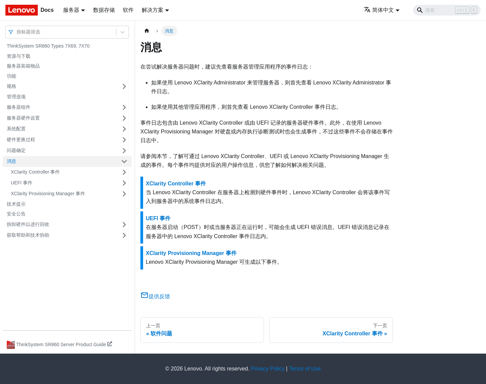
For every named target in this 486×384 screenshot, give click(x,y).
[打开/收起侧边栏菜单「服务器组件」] (124, 107)
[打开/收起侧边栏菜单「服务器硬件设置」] (124, 118)
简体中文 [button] (379, 10)
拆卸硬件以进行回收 (28, 224)
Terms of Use (305, 369)
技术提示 (16, 204)
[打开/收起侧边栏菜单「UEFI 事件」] (124, 183)
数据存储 (104, 10)
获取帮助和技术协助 (28, 235)
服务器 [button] (71, 10)
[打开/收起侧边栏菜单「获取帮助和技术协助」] (124, 235)
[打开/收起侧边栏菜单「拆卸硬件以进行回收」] (124, 224)
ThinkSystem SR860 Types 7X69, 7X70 (48, 46)
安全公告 (16, 213)
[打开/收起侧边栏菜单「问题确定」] (124, 150)
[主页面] (146, 31)
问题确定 (16, 150)
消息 (11, 161)
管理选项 (16, 96)
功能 (11, 76)
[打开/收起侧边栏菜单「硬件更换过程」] (124, 139)
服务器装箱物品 (23, 66)
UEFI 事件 (21, 182)
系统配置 (16, 128)
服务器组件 (18, 107)
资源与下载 (18, 56)
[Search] (447, 10)
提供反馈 (155, 296)
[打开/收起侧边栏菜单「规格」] (124, 86)
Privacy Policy (268, 369)
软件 (128, 10)
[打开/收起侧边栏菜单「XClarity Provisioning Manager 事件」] (124, 193)
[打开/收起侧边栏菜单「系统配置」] (124, 129)
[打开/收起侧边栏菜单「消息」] (124, 161)
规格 (11, 86)
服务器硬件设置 (23, 118)
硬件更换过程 (21, 139)
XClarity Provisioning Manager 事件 (48, 193)
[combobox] (17, 32)
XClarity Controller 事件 (35, 172)
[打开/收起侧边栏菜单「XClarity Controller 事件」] (124, 172)
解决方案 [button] (152, 10)
